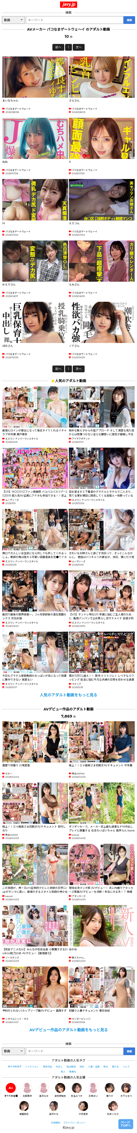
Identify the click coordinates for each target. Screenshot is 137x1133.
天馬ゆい (93, 1090)
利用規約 (55, 1122)
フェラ (126, 1066)
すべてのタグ (14, 1066)
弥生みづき (77, 1090)
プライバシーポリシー (74, 1122)
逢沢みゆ (44, 1090)
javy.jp (69, 4)
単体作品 (47, 1066)
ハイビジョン (32, 1066)
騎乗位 (72, 1071)
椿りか (110, 1090)
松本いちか (113, 1108)
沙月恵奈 (83, 1108)
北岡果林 (27, 1090)
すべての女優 (11, 1090)
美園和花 (24, 1108)
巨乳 (82, 1066)
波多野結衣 (60, 1090)
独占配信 (71, 1066)
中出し (59, 1066)
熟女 (105, 1066)
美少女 (115, 1066)
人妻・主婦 (94, 1066)
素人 (63, 1071)
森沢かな (54, 1108)
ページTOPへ (126, 1124)
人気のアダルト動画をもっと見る (68, 695)
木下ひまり (126, 1090)
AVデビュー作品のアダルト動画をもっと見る (68, 1030)
